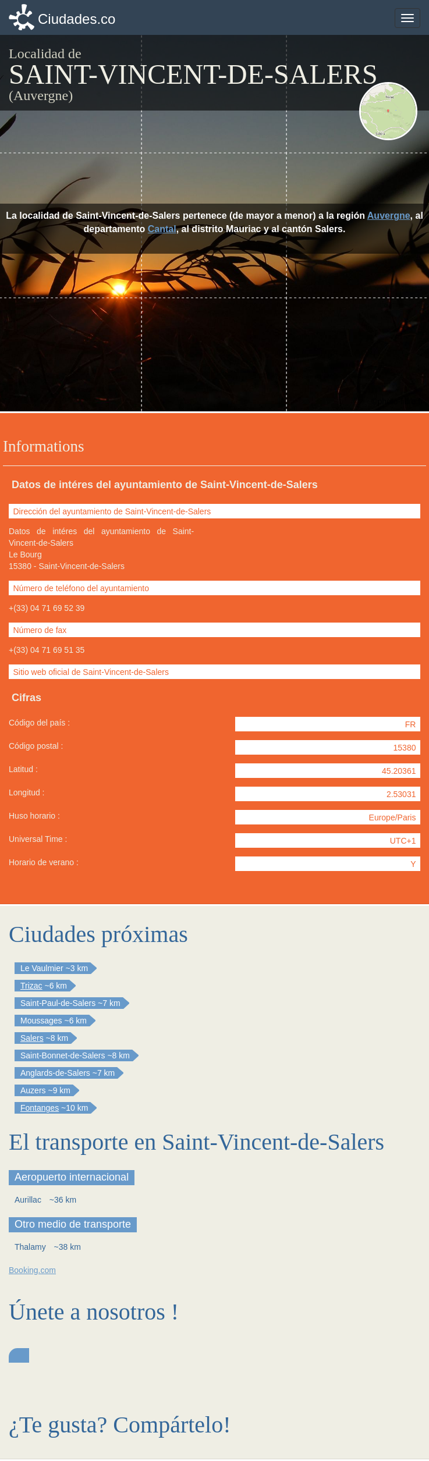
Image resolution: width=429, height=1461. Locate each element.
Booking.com (32, 1270)
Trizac (31, 985)
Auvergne (388, 216)
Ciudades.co (76, 19)
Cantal (162, 229)
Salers (32, 1038)
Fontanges (39, 1107)
